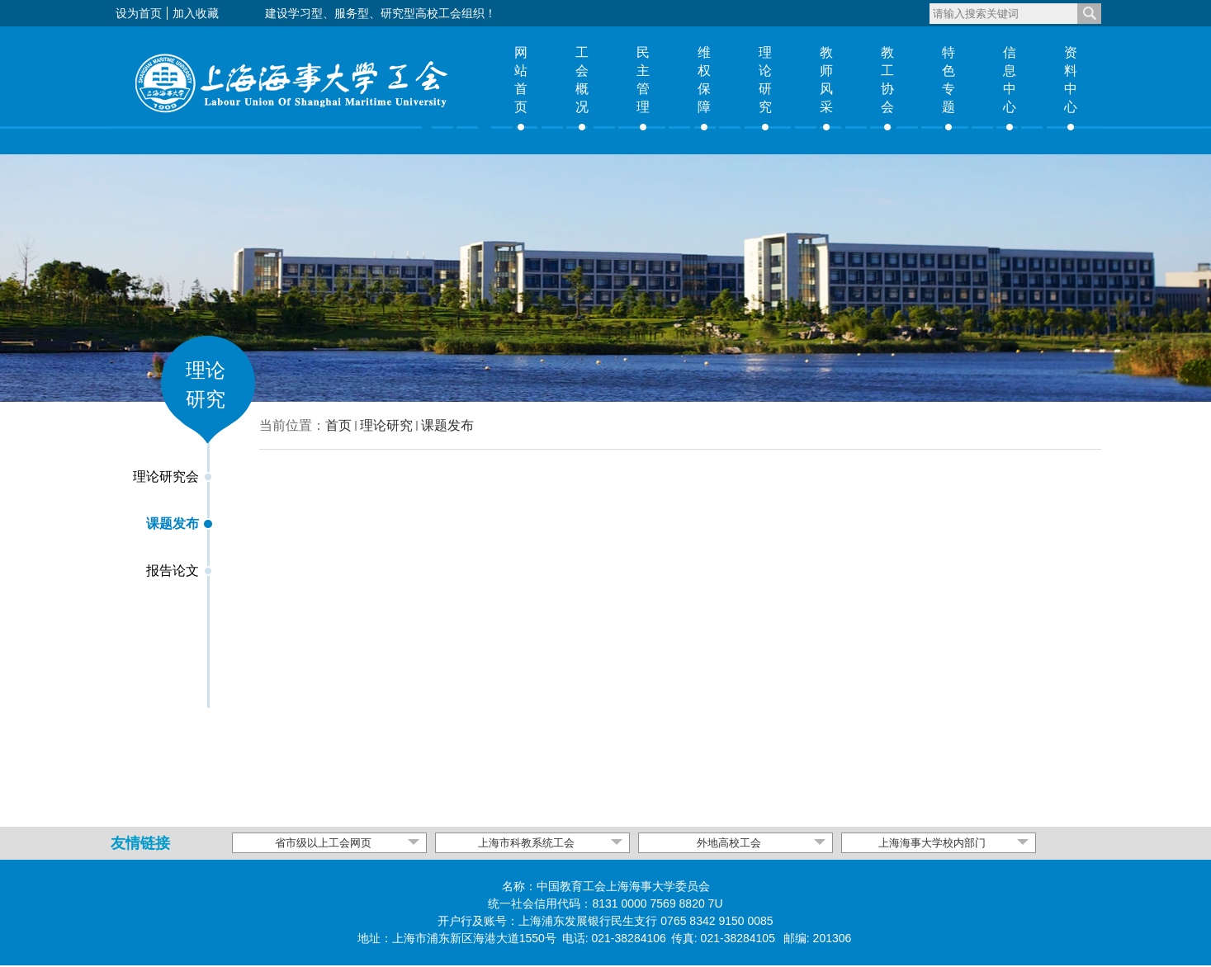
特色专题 (948, 79)
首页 (338, 425)
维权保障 (704, 79)
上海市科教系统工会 (526, 843)
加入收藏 (196, 13)
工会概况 (582, 79)
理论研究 (765, 79)
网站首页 (520, 79)
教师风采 (826, 79)
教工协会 (887, 79)
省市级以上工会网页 (323, 843)
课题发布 (447, 425)
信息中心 (1009, 79)
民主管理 (643, 79)
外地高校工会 (729, 843)
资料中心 (1070, 79)
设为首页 (139, 13)
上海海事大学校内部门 (932, 843)
